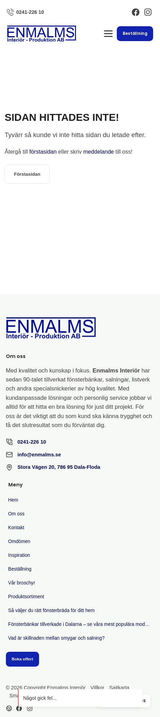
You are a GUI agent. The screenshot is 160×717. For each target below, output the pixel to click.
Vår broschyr (21, 582)
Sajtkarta (119, 687)
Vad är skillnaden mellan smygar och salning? (56, 638)
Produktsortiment (26, 596)
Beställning (135, 33)
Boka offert (22, 659)
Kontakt (16, 527)
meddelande (98, 151)
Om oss (16, 513)
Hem (13, 500)
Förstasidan (27, 174)
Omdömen (19, 541)
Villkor (97, 687)
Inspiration (19, 555)
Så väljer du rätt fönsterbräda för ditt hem (51, 610)
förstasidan (43, 151)
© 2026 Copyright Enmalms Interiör (46, 687)
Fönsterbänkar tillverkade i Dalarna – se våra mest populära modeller (81, 624)
